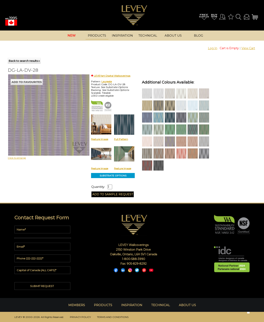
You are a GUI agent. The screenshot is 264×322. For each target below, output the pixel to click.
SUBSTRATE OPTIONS (113, 175)
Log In (212, 48)
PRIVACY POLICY (80, 317)
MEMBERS (76, 305)
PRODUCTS (103, 305)
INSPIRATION (131, 305)
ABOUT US (187, 305)
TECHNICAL (160, 305)
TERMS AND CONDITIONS (112, 317)
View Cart (248, 48)
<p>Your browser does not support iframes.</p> (41, 110)
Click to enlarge (17, 157)
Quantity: (98, 187)
